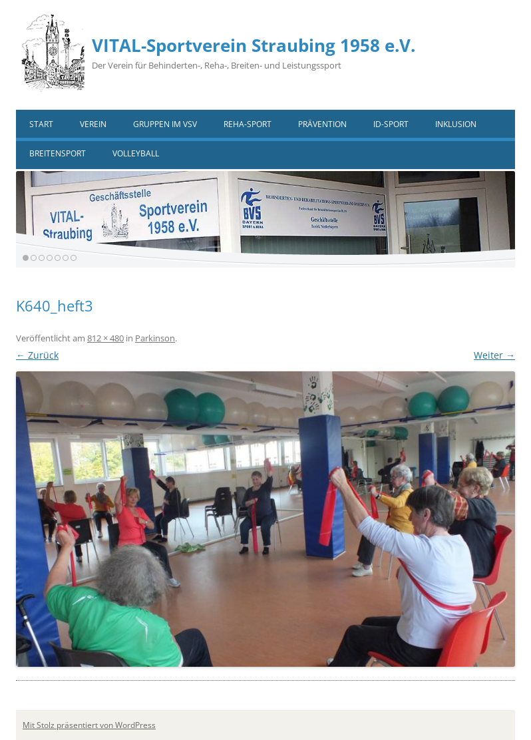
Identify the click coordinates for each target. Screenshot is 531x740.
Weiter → (494, 355)
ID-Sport (391, 124)
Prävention (322, 124)
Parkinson (155, 338)
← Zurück (37, 355)
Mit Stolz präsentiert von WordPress (89, 725)
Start (41, 124)
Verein (93, 124)
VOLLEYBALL (135, 153)
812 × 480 (105, 338)
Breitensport (57, 153)
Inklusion (455, 124)
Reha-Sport (247, 124)
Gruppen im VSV (165, 124)
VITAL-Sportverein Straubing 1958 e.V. (253, 45)
